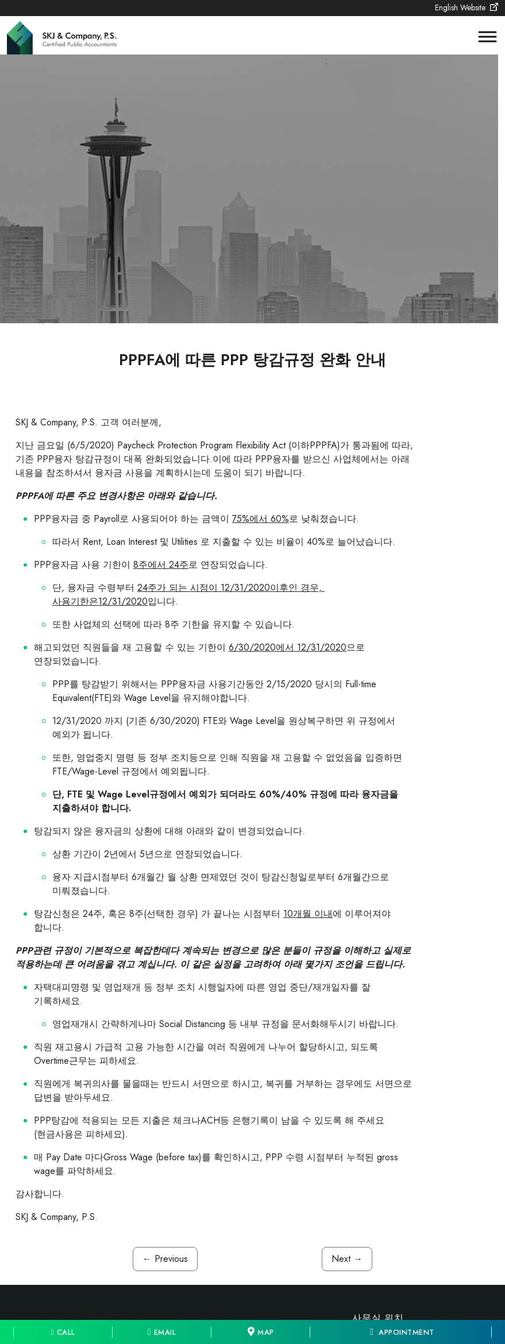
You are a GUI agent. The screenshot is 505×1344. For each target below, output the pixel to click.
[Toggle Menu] (482, 37)
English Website (466, 7)
